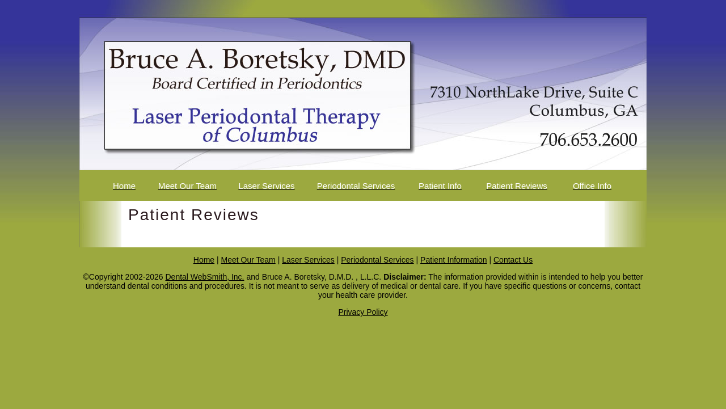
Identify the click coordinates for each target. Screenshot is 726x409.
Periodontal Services (377, 259)
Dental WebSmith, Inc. (204, 276)
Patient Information (453, 259)
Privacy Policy (362, 312)
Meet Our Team (248, 259)
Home (203, 259)
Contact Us (513, 259)
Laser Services (308, 259)
